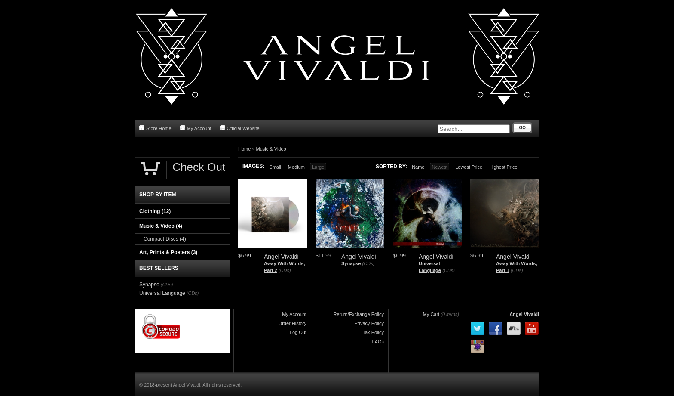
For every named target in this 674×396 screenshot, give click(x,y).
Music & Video (271, 149)
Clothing (155, 211)
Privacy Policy (369, 323)
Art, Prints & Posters (168, 252)
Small (275, 167)
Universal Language (162, 293)
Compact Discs (165, 239)
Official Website (240, 128)
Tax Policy (373, 332)
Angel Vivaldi (524, 314)
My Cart (431, 314)
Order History (292, 323)
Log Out (298, 332)
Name (418, 167)
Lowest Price (468, 167)
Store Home (155, 128)
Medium (296, 167)
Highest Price (503, 167)
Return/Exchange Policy (359, 314)
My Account (195, 128)
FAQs (378, 341)
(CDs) (285, 270)
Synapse (351, 263)
